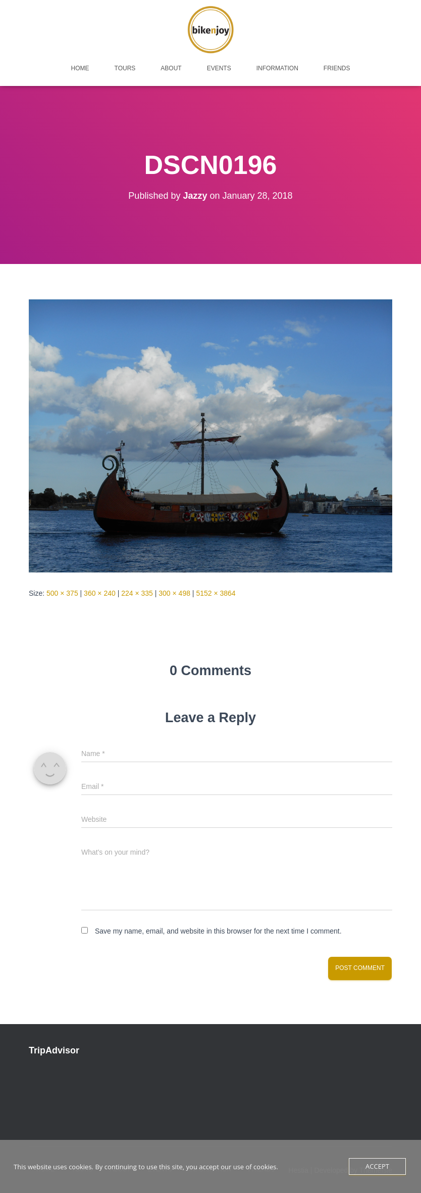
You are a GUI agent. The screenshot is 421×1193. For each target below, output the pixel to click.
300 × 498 (174, 593)
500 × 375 (62, 593)
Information (277, 68)
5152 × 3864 (215, 593)
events (219, 68)
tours (125, 68)
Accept (377, 1166)
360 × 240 (100, 593)
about (171, 68)
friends (337, 68)
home (80, 68)
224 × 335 (137, 593)
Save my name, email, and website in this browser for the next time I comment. (218, 931)
